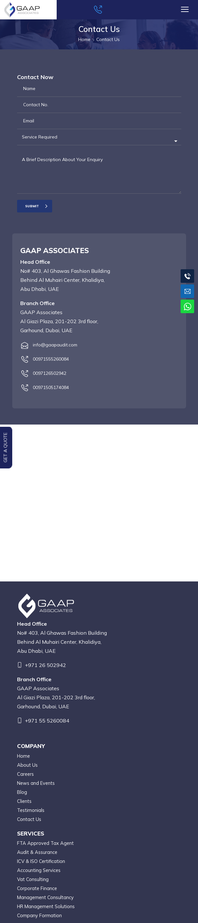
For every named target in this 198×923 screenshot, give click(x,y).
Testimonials (30, 810)
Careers (25, 774)
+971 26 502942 (45, 665)
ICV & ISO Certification (41, 861)
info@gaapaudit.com (55, 345)
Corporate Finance (37, 888)
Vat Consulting (33, 879)
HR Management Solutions (46, 906)
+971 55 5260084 (47, 720)
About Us (27, 765)
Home (23, 756)
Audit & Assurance (37, 852)
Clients (24, 801)
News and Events (36, 783)
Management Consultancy (45, 897)
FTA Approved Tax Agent (45, 843)
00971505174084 (51, 387)
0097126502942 (49, 373)
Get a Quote (5, 447)
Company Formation (39, 915)
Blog (22, 792)
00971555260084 (51, 359)
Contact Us (29, 819)
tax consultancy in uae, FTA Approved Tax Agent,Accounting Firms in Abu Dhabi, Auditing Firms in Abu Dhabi (101, 502)
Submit (32, 206)
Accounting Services (39, 870)
